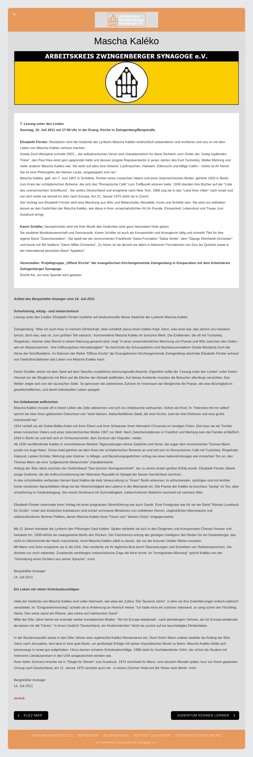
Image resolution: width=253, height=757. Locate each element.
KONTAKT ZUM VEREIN (152, 735)
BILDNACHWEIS (115, 735)
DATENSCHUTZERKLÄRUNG (198, 735)
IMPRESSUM (88, 735)
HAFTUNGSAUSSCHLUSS (52, 735)
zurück (19, 698)
